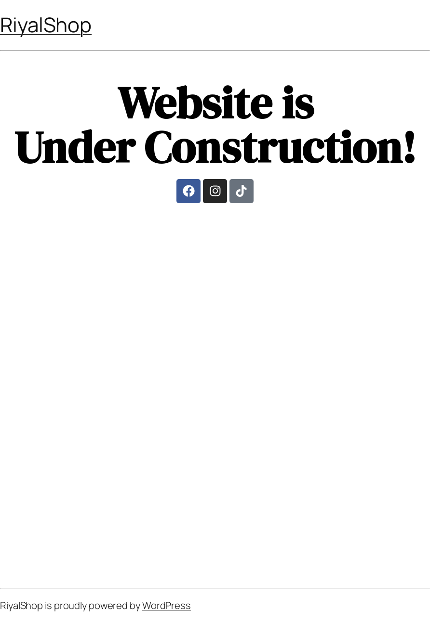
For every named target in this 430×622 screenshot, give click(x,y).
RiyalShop (46, 25)
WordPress (166, 605)
